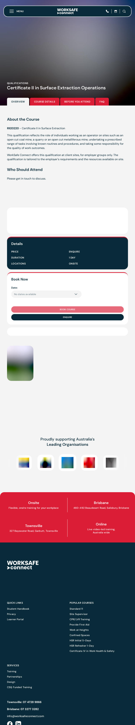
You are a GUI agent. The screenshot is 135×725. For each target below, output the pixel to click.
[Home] (67, 11)
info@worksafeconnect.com (25, 716)
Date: (14, 287)
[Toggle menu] (16, 11)
